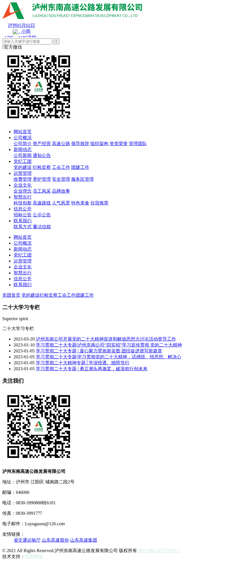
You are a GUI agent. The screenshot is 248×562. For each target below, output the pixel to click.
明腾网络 (34, 556)
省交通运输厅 (27, 540)
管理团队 (138, 143)
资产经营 (42, 143)
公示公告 (42, 214)
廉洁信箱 (42, 226)
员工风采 (42, 191)
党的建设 (23, 167)
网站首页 (23, 131)
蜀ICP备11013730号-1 (159, 550)
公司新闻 (23, 155)
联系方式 (23, 226)
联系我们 (23, 220)
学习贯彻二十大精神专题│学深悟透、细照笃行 (82, 362)
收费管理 (23, 179)
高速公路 (61, 143)
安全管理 (61, 179)
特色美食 (80, 203)
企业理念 (23, 191)
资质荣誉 (119, 143)
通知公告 (42, 155)
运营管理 (23, 173)
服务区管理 (82, 179)
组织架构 (99, 143)
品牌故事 (61, 191)
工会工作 (61, 167)
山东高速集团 (83, 540)
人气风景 (61, 203)
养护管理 (42, 179)
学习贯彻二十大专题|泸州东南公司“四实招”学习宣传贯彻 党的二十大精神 (109, 345)
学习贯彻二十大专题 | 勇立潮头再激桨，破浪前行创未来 (91, 368)
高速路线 (42, 203)
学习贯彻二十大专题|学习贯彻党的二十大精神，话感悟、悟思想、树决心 (108, 356)
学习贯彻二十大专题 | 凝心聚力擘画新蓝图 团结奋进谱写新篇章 (99, 350)
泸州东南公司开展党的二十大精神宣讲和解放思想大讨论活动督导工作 (106, 339)
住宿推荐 (99, 203)
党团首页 (11, 295)
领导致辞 (80, 143)
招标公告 (23, 214)
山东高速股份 (55, 540)
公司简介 (23, 143)
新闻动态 (23, 149)
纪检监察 (42, 167)
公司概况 (23, 137)
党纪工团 (23, 161)
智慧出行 (23, 197)
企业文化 (23, 185)
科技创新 (23, 203)
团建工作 (80, 167)
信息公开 (23, 208)
